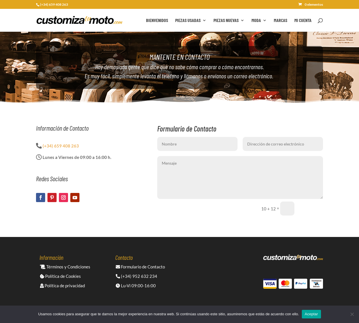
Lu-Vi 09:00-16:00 (136, 285)
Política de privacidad (62, 285)
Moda (256, 20)
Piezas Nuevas (226, 20)
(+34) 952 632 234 (136, 276)
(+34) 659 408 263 (61, 145)
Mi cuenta (303, 20)
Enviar (311, 208)
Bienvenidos (157, 20)
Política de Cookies (60, 276)
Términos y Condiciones (65, 266)
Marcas (280, 20)
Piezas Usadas (188, 20)
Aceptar (311, 314)
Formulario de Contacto (140, 266)
